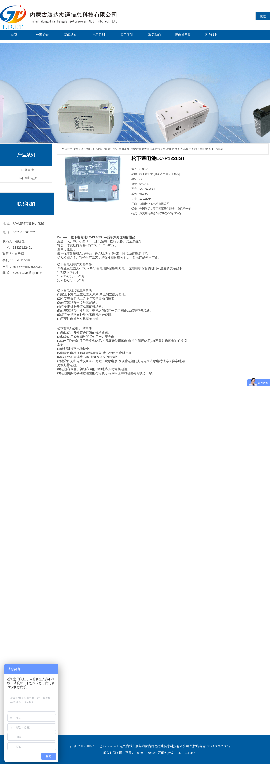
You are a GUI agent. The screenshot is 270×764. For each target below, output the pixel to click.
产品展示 (185, 149)
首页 (14, 34)
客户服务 (211, 34)
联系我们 (154, 34)
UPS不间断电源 (26, 178)
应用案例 (126, 34)
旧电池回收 (183, 34)
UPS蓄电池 (26, 170)
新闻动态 (70, 34)
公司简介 (42, 34)
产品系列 (98, 34)
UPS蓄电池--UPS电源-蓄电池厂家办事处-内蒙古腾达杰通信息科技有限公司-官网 (129, 149)
